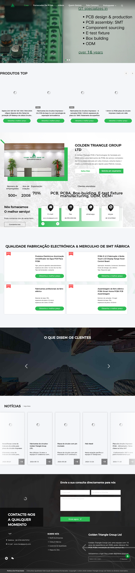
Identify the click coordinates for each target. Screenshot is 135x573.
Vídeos (61, 5)
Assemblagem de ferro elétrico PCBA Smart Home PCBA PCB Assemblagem (111, 291)
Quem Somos (75, 5)
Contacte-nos (14, 225)
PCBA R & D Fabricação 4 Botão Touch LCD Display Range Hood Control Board (111, 258)
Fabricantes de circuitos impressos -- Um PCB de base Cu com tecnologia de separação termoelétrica (50, 113)
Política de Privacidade (15, 571)
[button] (132, 73)
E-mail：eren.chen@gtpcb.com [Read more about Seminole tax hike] (18, 544)
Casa (26, 5)
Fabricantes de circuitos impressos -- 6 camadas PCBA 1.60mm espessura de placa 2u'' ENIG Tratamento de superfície (84, 113)
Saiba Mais (85, 171)
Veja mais (26, 406)
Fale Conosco (92, 5)
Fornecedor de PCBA (43, 5)
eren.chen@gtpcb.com (50, 218)
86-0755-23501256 (70, 218)
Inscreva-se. (124, 559)
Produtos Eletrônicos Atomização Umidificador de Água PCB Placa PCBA (49, 258)
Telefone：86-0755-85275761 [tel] (18, 540)
